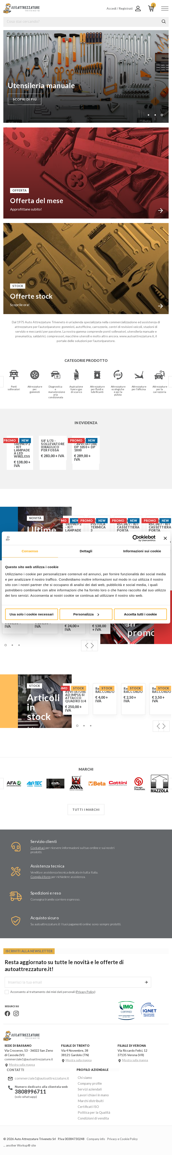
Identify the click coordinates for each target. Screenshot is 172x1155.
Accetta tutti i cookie (140, 614)
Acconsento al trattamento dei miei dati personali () (48, 992)
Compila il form (40, 877)
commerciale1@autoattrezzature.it (40, 1078)
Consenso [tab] (30, 551)
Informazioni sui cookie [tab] (142, 551)
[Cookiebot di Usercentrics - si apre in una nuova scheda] (135, 538)
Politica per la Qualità (90, 1109)
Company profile (87, 1082)
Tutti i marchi (86, 809)
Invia (147, 982)
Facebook (6, 1013)
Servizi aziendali (86, 1088)
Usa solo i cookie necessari (32, 614)
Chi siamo (82, 1077)
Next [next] (92, 645)
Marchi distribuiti (87, 1098)
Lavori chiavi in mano (90, 1093)
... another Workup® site (19, 1141)
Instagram (14, 1013)
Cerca (163, 21)
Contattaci (37, 847)
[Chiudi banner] (165, 538)
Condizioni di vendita (90, 1114)
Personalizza (86, 614)
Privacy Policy (84, 991)
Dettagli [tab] (86, 551)
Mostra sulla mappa (22, 1064)
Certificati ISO (86, 1104)
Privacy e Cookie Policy (122, 1135)
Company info (96, 1135)
